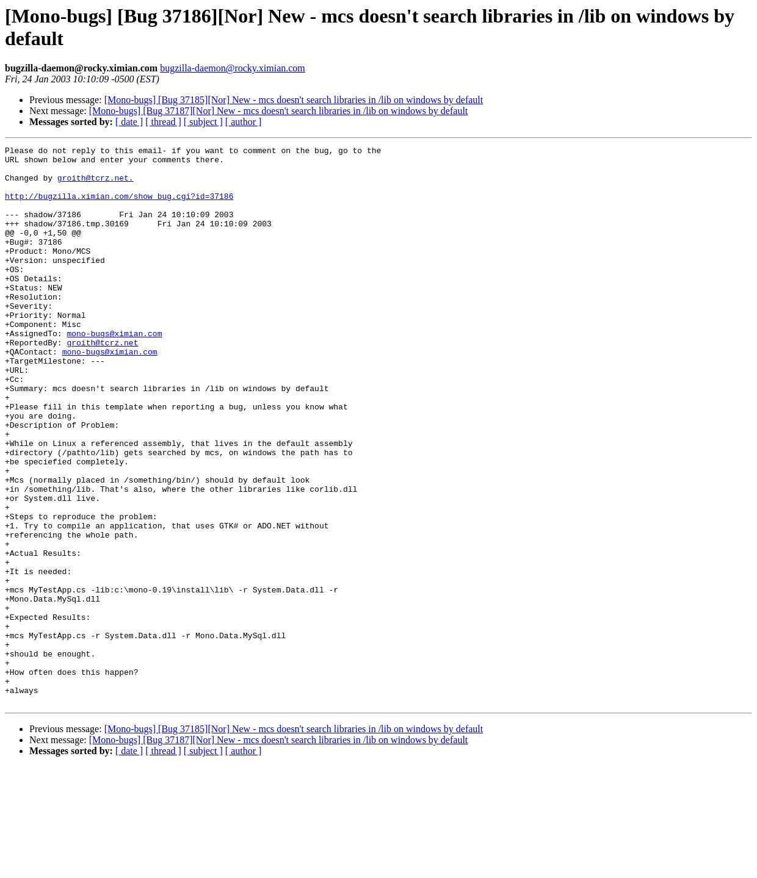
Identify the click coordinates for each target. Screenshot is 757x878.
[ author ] (243, 122)
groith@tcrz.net (102, 382)
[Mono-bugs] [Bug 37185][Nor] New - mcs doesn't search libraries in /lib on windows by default (294, 100)
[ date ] (129, 122)
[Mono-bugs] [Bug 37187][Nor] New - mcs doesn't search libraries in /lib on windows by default (278, 111)
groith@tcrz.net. (95, 184)
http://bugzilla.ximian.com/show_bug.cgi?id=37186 (119, 206)
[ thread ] (163, 122)
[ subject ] (203, 122)
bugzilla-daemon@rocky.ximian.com (232, 68)
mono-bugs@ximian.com (114, 371)
